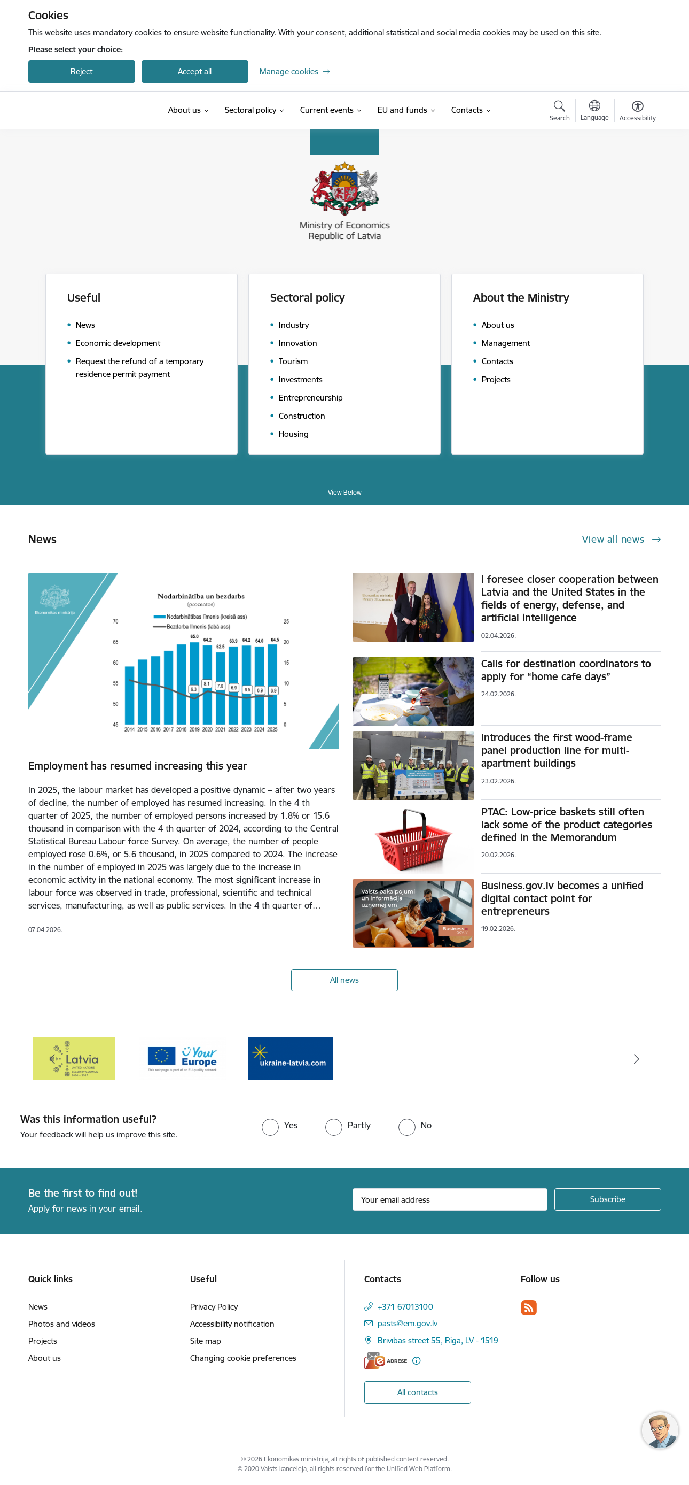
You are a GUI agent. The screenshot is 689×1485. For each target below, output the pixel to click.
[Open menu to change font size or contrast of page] (637, 112)
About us (44, 1358)
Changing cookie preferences (243, 1358)
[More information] (416, 1361)
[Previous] (52, 1059)
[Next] (636, 1059)
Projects (42, 1341)
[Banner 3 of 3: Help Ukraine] (290, 1058)
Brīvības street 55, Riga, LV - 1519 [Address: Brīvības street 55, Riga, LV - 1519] (438, 1340)
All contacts (417, 1392)
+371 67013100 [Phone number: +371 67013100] (405, 1307)
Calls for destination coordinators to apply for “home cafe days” (566, 670)
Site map (205, 1341)
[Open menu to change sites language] (594, 111)
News (38, 1307)
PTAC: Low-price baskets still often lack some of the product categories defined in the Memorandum (566, 824)
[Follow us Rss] (529, 1307)
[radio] (279, 1125)
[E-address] (385, 1360)
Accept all (195, 71)
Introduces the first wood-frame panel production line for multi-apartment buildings (556, 750)
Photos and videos (61, 1324)
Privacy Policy (214, 1307)
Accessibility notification (232, 1324)
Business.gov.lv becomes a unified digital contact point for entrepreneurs (562, 898)
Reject (81, 71)
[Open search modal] (559, 112)
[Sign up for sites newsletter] (607, 1199)
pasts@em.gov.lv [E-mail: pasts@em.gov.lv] (407, 1323)
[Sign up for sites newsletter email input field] (450, 1199)
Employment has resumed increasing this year (137, 765)
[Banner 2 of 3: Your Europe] (182, 1058)
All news (344, 980)
